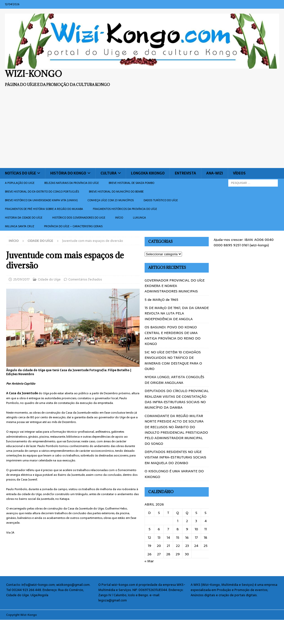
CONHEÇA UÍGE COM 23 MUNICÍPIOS (110, 200)
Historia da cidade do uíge (23, 217)
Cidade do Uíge (49, 279)
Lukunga (139, 217)
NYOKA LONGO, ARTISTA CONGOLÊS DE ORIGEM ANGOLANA (174, 379)
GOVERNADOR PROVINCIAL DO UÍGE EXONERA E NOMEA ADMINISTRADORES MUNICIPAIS (175, 286)
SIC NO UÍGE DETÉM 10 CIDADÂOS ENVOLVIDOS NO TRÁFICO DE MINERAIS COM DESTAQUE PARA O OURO (173, 360)
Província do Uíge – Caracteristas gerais (73, 226)
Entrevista (185, 173)
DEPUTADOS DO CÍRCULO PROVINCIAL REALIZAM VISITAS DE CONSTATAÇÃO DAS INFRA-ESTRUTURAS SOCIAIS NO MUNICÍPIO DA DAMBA (177, 399)
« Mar (149, 561)
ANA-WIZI (214, 173)
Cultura (109, 173)
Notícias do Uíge (20, 173)
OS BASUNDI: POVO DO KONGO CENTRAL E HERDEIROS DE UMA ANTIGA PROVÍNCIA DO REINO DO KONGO (173, 335)
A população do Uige (19, 183)
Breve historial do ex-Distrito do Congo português (42, 191)
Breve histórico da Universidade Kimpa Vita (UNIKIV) (41, 200)
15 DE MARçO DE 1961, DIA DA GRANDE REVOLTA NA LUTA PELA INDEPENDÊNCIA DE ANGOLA (177, 313)
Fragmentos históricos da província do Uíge (125, 209)
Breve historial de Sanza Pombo (131, 183)
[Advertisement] (142, 131)
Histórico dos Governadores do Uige (78, 217)
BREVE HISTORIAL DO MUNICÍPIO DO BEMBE (116, 191)
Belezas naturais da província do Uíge (71, 183)
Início (119, 217)
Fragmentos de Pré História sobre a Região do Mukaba (44, 209)
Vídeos (239, 173)
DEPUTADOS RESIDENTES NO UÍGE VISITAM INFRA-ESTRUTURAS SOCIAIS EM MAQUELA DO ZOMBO (175, 457)
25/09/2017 (21, 279)
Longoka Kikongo (148, 173)
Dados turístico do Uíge (161, 200)
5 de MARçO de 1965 (161, 299)
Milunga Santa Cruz (19, 226)
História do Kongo (68, 173)
